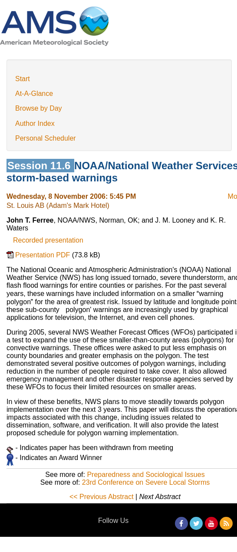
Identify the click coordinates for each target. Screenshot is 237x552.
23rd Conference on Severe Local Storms (146, 482)
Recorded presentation (48, 240)
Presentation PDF (43, 255)
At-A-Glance (34, 93)
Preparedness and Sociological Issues (145, 474)
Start (22, 78)
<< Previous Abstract (101, 496)
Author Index (35, 123)
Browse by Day (38, 108)
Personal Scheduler (45, 138)
